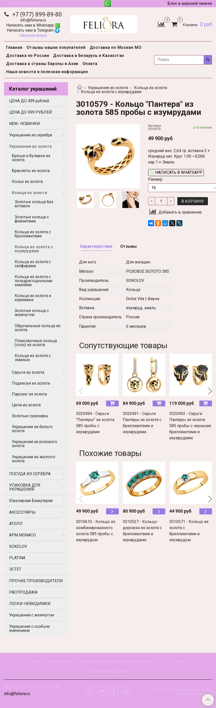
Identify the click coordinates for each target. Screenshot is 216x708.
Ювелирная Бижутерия (31, 500)
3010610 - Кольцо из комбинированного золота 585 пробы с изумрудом (95, 530)
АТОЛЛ (15, 523)
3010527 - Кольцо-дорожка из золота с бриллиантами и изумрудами (142, 530)
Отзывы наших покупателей (56, 47)
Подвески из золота (31, 383)
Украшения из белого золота (32, 428)
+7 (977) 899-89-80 (36, 14)
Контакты (179, 661)
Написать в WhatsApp (176, 172)
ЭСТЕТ (15, 569)
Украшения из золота (108, 87)
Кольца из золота (150, 87)
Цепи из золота (26, 405)
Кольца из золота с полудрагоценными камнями (33, 280)
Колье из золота (27, 181)
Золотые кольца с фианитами (32, 219)
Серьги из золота (28, 372)
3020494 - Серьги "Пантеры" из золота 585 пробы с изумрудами (95, 422)
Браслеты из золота (31, 170)
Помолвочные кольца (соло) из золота (36, 342)
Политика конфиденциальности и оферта (116, 661)
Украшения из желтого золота (33, 458)
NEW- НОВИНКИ (24, 123)
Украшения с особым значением (29, 628)
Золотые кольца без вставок (34, 203)
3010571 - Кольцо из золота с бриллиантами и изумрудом (188, 530)
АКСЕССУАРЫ (22, 512)
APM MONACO (22, 535)
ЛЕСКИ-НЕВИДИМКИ (30, 603)
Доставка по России (27, 55)
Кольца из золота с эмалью (33, 357)
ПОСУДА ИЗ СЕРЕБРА (30, 473)
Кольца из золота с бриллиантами (33, 234)
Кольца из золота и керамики (33, 297)
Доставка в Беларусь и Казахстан (88, 55)
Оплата (90, 63)
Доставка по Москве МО (116, 47)
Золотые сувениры (30, 415)
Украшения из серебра (30, 135)
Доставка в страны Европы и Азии (42, 63)
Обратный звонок (33, 35)
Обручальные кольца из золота (37, 327)
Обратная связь (58, 661)
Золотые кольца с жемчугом (32, 312)
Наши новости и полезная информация (47, 71)
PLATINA (17, 557)
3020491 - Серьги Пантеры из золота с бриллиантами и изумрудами (142, 422)
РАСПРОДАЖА (23, 592)
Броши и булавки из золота (31, 157)
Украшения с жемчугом (31, 615)
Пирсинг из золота (29, 394)
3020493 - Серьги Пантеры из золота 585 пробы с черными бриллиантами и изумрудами (190, 425)
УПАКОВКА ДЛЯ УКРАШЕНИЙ (24, 487)
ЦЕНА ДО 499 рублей (29, 100)
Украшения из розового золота (34, 443)
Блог (162, 661)
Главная (14, 47)
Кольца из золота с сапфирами (33, 263)
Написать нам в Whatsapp (33, 25)
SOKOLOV (18, 546)
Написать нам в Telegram (33, 30)
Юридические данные (108, 670)
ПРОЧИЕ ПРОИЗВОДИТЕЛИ (36, 580)
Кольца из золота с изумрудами (111, 91)
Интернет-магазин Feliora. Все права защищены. (184, 692)
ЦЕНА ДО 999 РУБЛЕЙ (30, 112)
